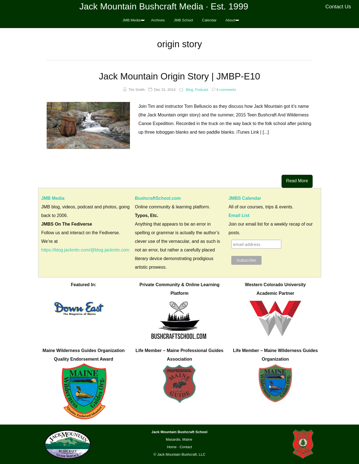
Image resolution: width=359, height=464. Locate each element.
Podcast (201, 90)
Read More (297, 180)
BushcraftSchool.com (158, 198)
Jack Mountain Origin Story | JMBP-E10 (179, 76)
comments (224, 90)
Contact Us (338, 6)
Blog (189, 90)
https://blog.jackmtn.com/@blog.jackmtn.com (85, 250)
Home (172, 447)
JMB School (183, 20)
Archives (158, 20)
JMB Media (131, 20)
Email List (239, 215)
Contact (186, 447)
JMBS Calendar (245, 198)
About (230, 20)
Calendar (209, 20)
